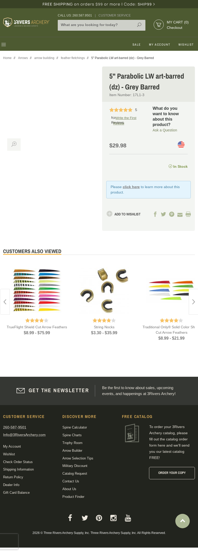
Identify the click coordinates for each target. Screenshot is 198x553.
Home (7, 58)
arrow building (44, 58)
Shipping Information (18, 469)
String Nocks (104, 327)
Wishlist (186, 45)
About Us (69, 489)
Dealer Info (11, 485)
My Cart (178, 22)
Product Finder (73, 496)
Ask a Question (165, 130)
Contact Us (70, 481)
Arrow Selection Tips (77, 458)
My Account (159, 45)
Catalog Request (74, 473)
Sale (137, 45)
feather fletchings (73, 58)
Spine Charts (72, 435)
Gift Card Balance (16, 492)
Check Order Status (18, 462)
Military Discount (74, 466)
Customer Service (114, 15)
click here (131, 187)
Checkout (174, 28)
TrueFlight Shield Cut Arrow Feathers (37, 327)
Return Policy (13, 477)
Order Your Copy (172, 473)
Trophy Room (72, 443)
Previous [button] (5, 301)
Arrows (23, 58)
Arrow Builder (72, 450)
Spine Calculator (74, 427)
